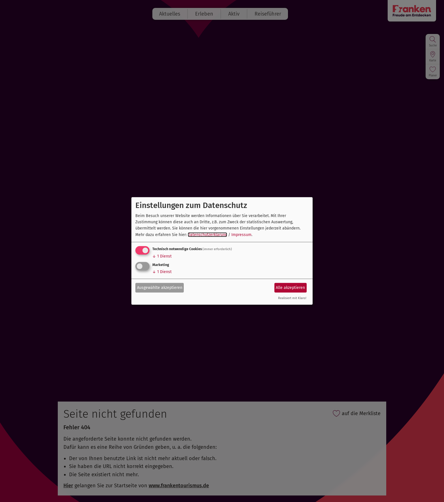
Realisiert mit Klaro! (292, 298)
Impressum (241, 234)
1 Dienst (162, 256)
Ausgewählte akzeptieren (159, 287)
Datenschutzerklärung (207, 234)
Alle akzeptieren (290, 287)
